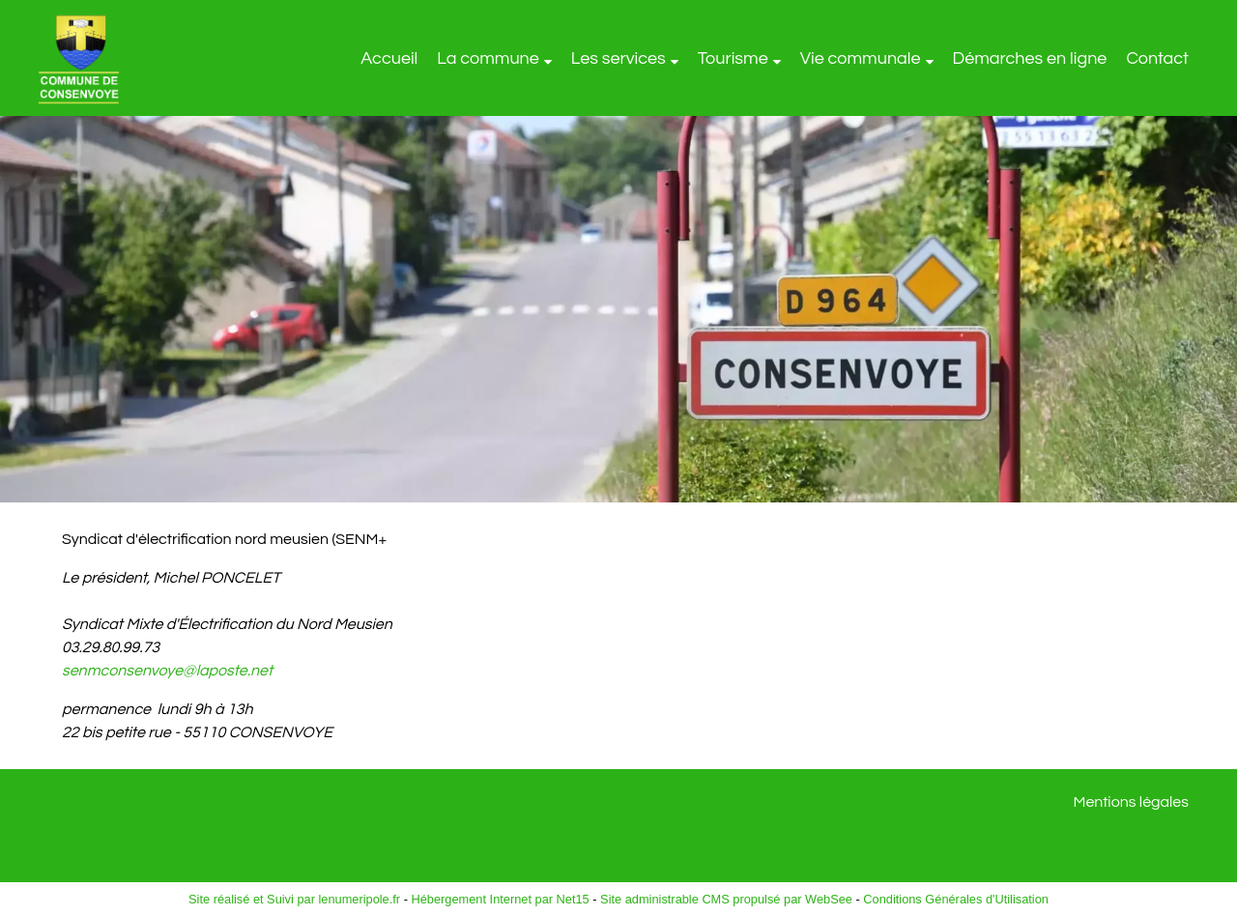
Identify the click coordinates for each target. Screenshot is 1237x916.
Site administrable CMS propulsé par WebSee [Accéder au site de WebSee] (726, 899)
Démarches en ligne (1030, 58)
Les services (618, 58)
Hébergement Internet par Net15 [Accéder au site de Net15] (500, 899)
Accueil (388, 58)
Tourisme (733, 58)
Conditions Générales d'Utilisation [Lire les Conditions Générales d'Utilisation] (956, 899)
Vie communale (860, 58)
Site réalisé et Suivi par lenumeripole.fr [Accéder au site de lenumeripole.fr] (294, 899)
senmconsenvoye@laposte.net (167, 670)
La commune (488, 58)
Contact (1157, 58)
